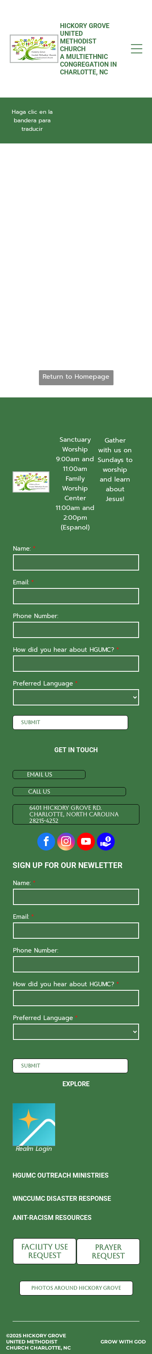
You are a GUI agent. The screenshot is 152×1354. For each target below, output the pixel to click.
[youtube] (86, 843)
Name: (22, 548)
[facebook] (46, 843)
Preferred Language (43, 683)
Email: (21, 582)
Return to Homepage (76, 377)
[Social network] (106, 843)
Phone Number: (35, 616)
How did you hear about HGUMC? (63, 649)
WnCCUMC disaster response (62, 1189)
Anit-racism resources (52, 1209)
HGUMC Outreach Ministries (61, 1166)
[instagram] (66, 843)
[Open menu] (137, 49)
